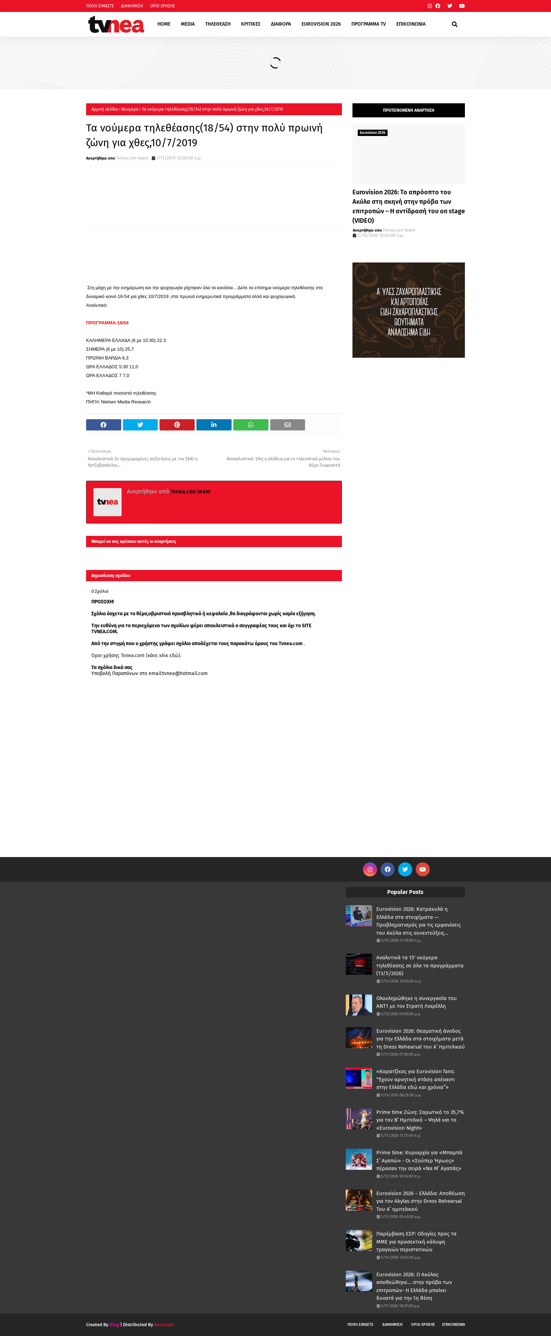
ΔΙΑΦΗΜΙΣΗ (132, 6)
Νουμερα (129, 109)
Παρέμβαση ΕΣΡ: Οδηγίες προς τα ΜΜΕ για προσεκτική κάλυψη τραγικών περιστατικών (416, 1242)
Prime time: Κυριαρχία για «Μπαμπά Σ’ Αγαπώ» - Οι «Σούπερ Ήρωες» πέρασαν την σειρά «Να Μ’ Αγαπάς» (419, 1160)
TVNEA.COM (104, 632)
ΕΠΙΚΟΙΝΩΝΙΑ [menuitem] (411, 24)
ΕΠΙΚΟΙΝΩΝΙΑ (453, 1324)
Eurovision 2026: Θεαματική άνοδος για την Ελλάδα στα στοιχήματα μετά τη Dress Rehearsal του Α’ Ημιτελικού (420, 1039)
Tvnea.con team (132, 158)
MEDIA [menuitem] (188, 24)
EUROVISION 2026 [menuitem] (321, 24)
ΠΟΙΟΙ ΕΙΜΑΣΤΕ (100, 6)
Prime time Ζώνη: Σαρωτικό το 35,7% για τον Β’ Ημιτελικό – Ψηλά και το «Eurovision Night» (420, 1120)
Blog (114, 1324)
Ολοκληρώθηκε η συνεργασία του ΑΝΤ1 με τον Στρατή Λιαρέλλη (416, 1002)
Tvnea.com (291, 644)
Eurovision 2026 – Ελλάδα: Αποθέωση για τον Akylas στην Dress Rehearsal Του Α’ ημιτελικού (420, 1201)
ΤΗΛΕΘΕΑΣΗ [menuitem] (218, 24)
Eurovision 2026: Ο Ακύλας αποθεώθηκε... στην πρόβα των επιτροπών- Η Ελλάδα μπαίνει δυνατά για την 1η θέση (414, 1286)
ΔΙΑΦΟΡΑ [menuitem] (281, 24)
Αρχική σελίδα (104, 109)
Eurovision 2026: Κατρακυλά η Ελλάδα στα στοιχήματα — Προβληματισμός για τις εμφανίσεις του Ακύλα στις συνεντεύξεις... (418, 921)
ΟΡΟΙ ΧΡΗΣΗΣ (162, 6)
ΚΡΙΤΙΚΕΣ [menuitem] (250, 24)
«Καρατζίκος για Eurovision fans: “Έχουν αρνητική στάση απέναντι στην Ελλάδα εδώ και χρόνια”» (415, 1079)
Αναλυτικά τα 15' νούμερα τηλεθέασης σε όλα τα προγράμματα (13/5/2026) (420, 965)
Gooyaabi (164, 1324)
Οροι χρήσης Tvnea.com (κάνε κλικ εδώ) (135, 656)
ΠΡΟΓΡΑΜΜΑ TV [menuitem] (368, 24)
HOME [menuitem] (163, 24)
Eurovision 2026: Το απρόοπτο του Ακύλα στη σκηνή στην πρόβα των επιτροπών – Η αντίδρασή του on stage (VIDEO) (408, 206)
